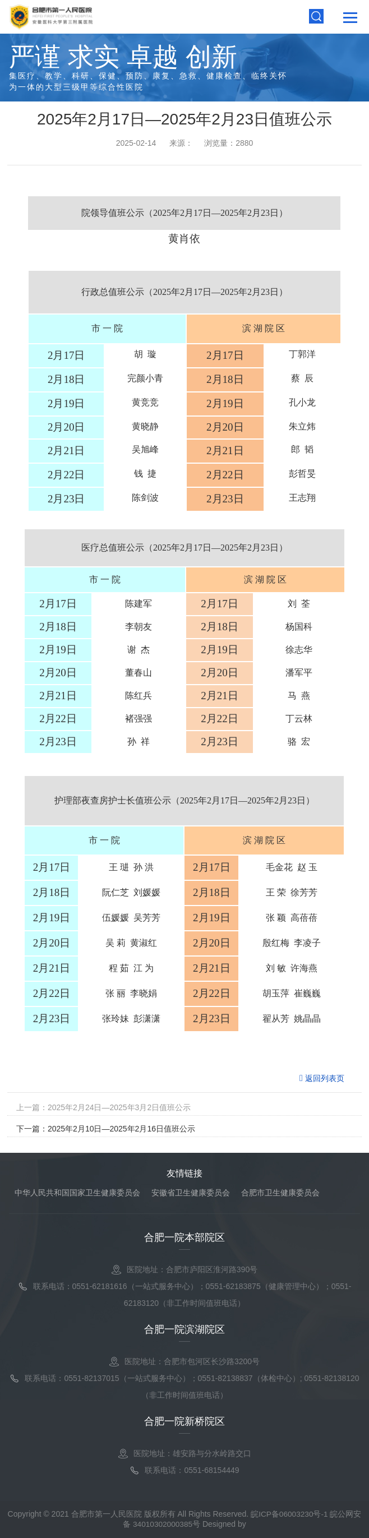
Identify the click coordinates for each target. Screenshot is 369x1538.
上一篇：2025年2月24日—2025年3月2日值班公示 (103, 1107)
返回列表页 (321, 1078)
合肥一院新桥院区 (184, 1421)
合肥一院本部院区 (184, 1237)
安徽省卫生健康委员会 (190, 1192)
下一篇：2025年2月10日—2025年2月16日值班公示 (105, 1128)
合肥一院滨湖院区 (184, 1329)
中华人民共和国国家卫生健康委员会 (77, 1192)
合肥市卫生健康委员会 (280, 1192)
